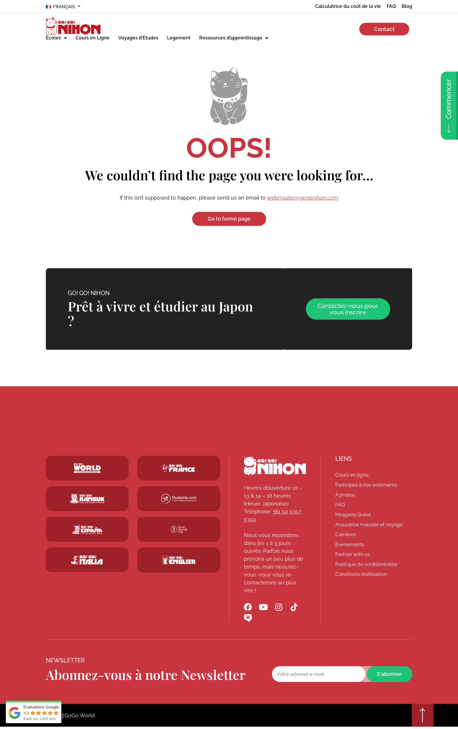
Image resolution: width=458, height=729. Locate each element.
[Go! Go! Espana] (87, 529)
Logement (178, 38)
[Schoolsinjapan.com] (178, 560)
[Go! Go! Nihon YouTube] (264, 607)
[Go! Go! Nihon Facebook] (248, 607)
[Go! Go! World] (87, 468)
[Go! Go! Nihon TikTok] (296, 607)
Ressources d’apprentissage (233, 38)
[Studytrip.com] (178, 468)
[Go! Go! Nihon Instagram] (280, 607)
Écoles (56, 38)
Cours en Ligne (93, 38)
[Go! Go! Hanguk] (87, 499)
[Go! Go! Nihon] (275, 465)
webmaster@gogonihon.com (302, 198)
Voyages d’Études (138, 38)
